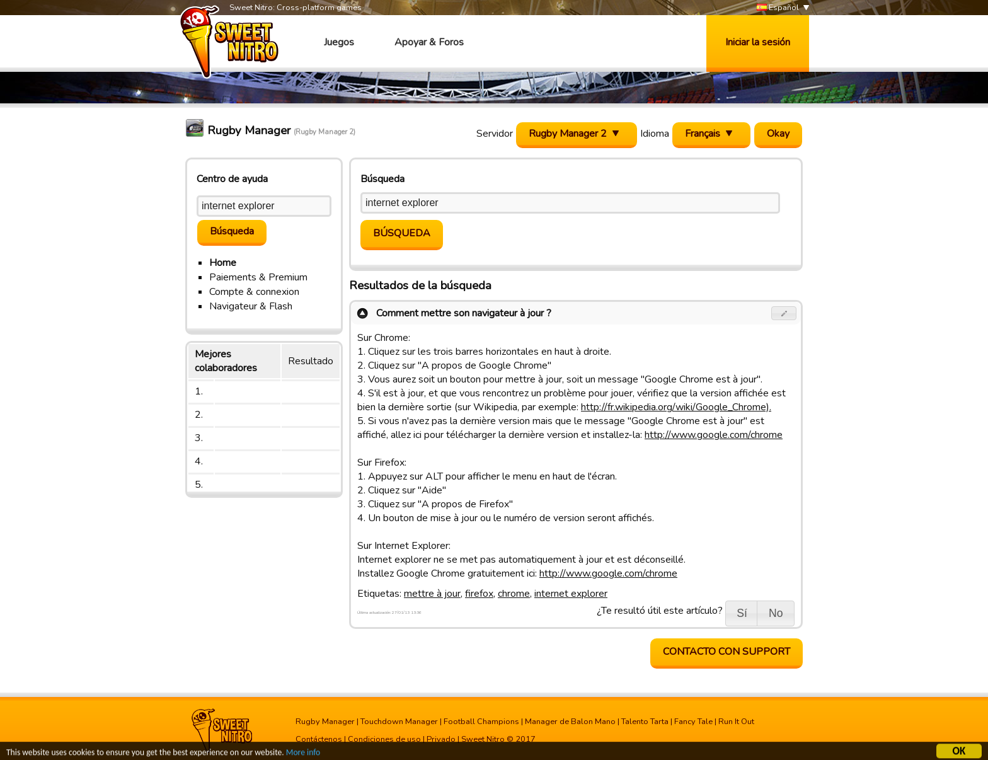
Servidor (494, 134)
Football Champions (481, 721)
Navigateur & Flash (250, 306)
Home (222, 263)
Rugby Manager (325, 721)
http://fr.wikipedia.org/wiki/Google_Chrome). (676, 407)
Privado (441, 739)
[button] (784, 313)
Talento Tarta (645, 721)
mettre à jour (432, 594)
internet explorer (570, 594)
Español (778, 8)
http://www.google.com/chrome (714, 435)
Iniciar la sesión (757, 42)
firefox (479, 594)
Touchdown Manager (399, 721)
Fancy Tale (693, 721)
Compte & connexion (254, 292)
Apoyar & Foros (429, 42)
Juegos (339, 42)
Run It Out (736, 721)
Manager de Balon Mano (570, 721)
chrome (514, 594)
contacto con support (726, 652)
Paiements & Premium (258, 277)
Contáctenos (319, 739)
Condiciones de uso (384, 739)
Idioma (654, 134)
